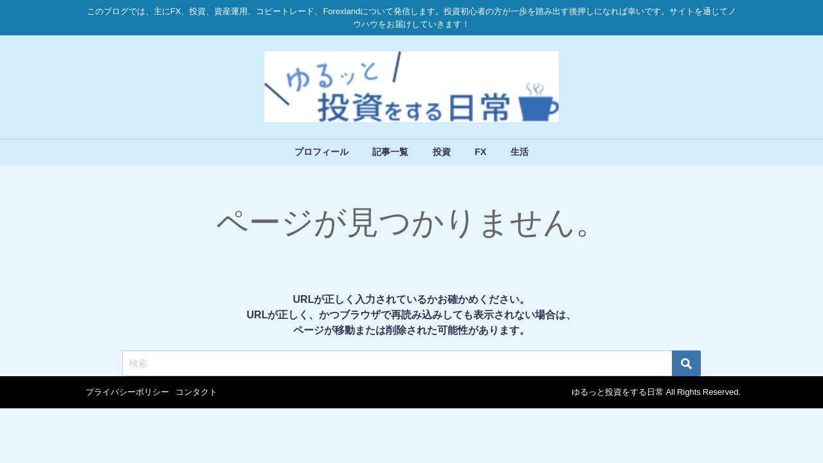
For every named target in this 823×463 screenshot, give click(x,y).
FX (480, 151)
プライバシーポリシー (127, 392)
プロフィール (321, 151)
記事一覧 (390, 151)
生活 (520, 151)
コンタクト (196, 392)
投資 (442, 151)
